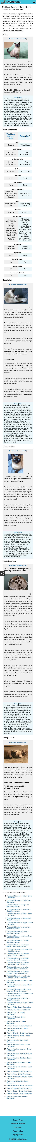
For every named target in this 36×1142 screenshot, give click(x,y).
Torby (16, 97)
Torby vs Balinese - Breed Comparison (20, 1085)
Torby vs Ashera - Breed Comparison (19, 1071)
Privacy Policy (18, 1120)
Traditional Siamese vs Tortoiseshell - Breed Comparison (19, 919)
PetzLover (17, 1127)
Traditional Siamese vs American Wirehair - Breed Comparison (18, 972)
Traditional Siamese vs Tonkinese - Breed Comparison (18, 910)
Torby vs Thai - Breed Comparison (18, 1010)
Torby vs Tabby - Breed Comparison (19, 1007)
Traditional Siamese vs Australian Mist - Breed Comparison (20, 994)
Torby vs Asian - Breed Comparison (19, 1074)
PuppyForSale (18, 1131)
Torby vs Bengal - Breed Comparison (19, 1088)
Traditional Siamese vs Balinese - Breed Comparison (18, 999)
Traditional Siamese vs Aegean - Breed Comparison (18, 932)
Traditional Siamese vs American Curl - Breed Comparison (19, 950)
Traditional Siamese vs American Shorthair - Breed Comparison (18, 968)
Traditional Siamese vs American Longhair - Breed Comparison (18, 959)
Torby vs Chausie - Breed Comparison (20, 1033)
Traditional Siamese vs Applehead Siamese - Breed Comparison (18, 977)
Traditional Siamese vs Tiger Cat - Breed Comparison (18, 905)
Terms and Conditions (18, 1124)
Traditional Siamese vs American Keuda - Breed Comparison (18, 954)
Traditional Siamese (16, 39)
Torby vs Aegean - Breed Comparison (19, 1026)
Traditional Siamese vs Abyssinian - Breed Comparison (19, 928)
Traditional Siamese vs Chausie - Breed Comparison (18, 941)
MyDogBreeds (18, 1135)
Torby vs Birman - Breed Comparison (19, 1094)
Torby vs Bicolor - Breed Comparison (19, 1091)
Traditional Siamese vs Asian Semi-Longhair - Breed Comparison (19, 990)
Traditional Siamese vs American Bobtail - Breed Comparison (18, 945)
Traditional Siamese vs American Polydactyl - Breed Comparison (18, 963)
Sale (25, 39)
